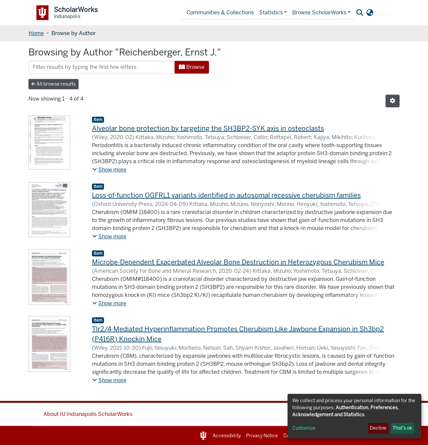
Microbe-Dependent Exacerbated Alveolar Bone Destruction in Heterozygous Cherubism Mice (238, 262)
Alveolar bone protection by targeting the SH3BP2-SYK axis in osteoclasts (208, 128)
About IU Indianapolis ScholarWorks (87, 414)
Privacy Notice (262, 436)
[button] (370, 13)
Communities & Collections (220, 12)
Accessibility (227, 436)
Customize (304, 428)
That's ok (402, 428)
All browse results (53, 84)
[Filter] (101, 67)
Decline (378, 428)
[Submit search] (359, 12)
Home (36, 33)
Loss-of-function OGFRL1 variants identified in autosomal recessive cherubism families (226, 195)
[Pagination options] (393, 101)
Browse (192, 67)
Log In (384, 12)
